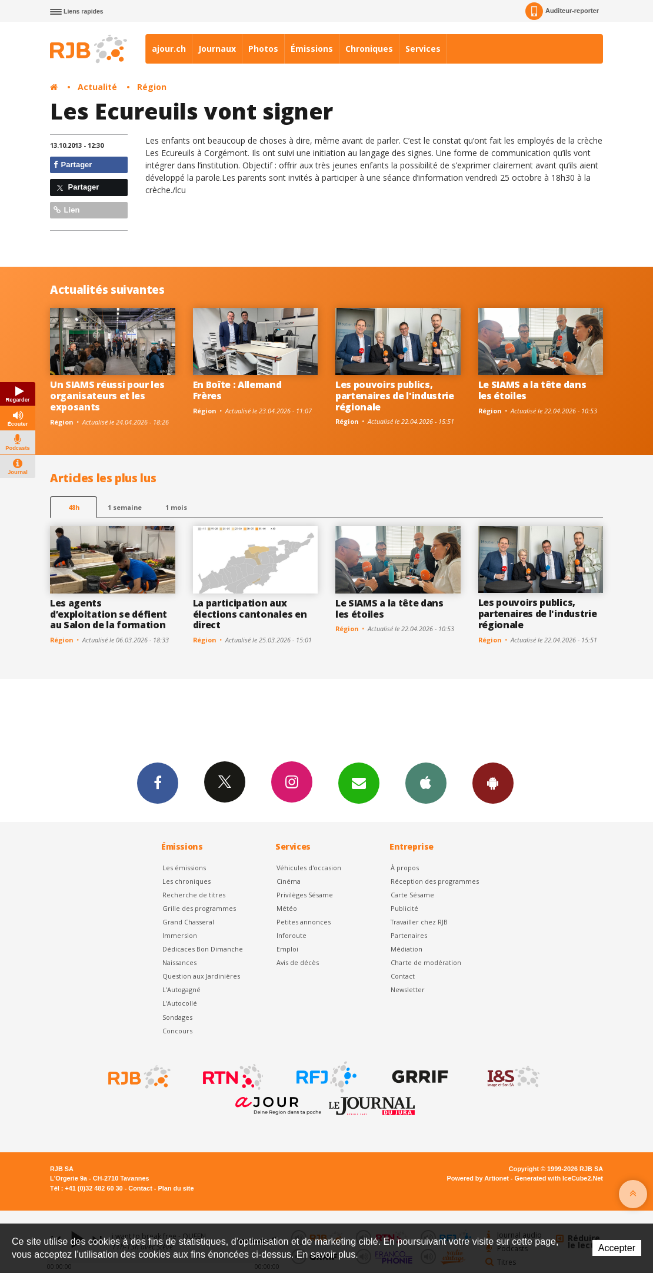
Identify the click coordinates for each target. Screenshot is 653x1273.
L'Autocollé (179, 1003)
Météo (286, 908)
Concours (177, 1031)
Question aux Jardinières (201, 976)
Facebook (157, 783)
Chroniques (369, 48)
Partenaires (409, 935)
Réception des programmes (435, 881)
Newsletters (358, 783)
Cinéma (288, 881)
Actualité (97, 86)
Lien (66, 209)
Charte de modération (426, 962)
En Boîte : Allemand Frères (237, 390)
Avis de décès (297, 962)
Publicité (404, 908)
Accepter (616, 1248)
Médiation (406, 949)
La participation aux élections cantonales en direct (250, 614)
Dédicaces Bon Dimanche (202, 949)
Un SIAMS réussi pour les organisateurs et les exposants (107, 395)
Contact (403, 976)
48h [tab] (73, 507)
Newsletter (408, 989)
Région (151, 86)
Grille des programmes (199, 908)
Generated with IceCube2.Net (559, 1178)
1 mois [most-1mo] (176, 507)
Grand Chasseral (188, 922)
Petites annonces (303, 922)
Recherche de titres (193, 895)
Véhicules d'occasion (308, 867)
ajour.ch (169, 48)
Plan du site (176, 1188)
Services (423, 48)
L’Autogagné (181, 989)
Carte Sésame (412, 895)
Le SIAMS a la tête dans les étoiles (532, 390)
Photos (263, 48)
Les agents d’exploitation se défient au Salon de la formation (108, 614)
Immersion (179, 935)
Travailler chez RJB (419, 922)
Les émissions (184, 867)
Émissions (312, 48)
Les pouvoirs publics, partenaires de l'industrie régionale (394, 395)
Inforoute (291, 935)
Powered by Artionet (478, 1178)
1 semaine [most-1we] (125, 507)
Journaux (217, 48)
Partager (73, 164)
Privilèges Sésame (304, 895)
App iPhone (426, 783)
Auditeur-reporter (562, 11)
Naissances (179, 962)
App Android (493, 783)
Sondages (177, 1017)
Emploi (287, 949)
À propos (405, 867)
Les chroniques (186, 881)
